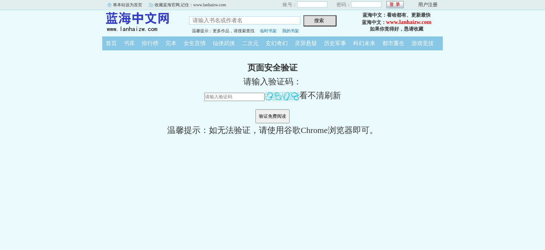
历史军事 (335, 43)
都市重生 (393, 43)
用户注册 (428, 4)
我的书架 (290, 30)
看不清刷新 (303, 95)
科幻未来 (364, 43)
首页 (111, 43)
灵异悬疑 (306, 43)
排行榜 (150, 43)
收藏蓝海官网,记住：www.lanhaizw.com (190, 4)
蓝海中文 (140, 22)
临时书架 (268, 30)
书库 (129, 43)
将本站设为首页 (127, 4)
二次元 (250, 43)
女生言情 (195, 43)
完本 (171, 43)
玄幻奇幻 (277, 43)
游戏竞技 (423, 43)
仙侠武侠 (224, 43)
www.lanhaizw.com (409, 22)
